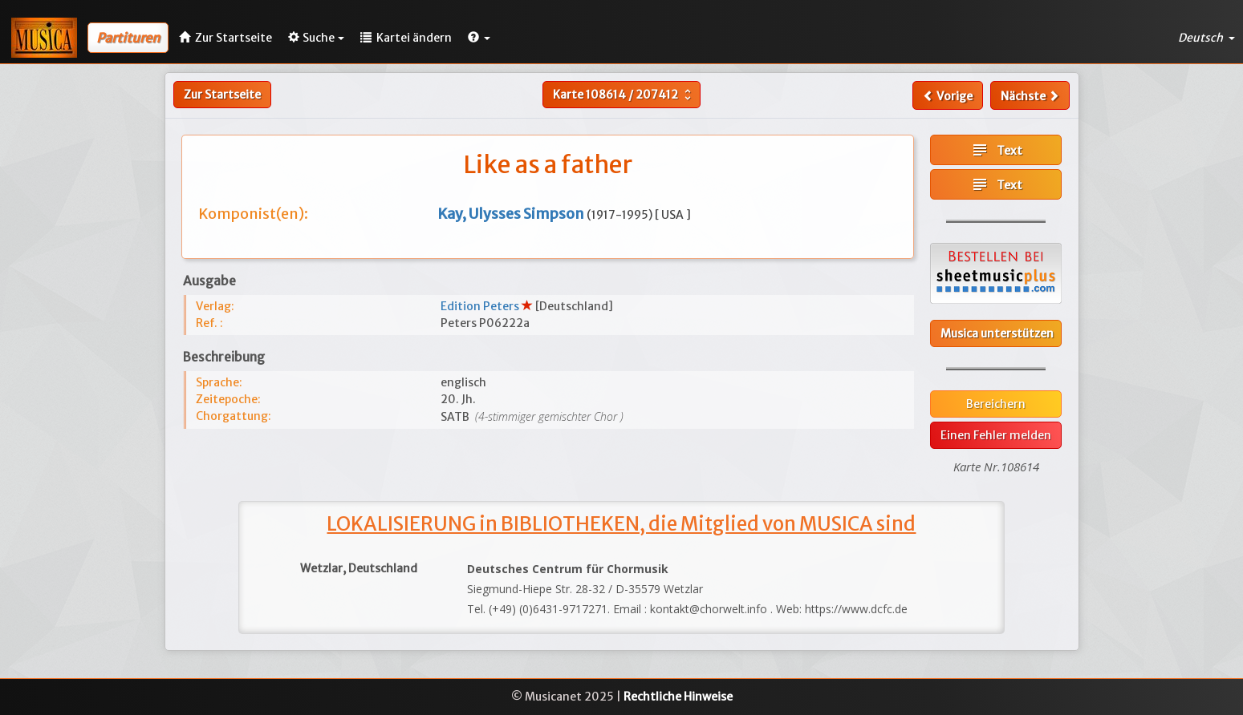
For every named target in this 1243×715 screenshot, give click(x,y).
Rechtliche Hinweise (678, 696)
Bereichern (996, 404)
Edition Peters (481, 306)
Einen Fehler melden (995, 435)
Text (996, 150)
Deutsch (1206, 37)
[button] (479, 38)
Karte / (624, 94)
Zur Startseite (222, 94)
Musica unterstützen (997, 333)
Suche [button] (316, 37)
